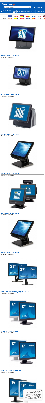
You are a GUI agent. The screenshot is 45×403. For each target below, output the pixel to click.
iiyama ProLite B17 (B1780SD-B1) (10, 331)
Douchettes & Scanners (9, 11)
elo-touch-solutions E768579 (10, 134)
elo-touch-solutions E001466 (10, 95)
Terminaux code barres (4, 11)
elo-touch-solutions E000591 (10, 55)
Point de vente (14, 12)
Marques (33, 11)
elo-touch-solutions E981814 (10, 213)
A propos (38, 11)
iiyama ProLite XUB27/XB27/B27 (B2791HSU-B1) (15, 292)
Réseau (28, 11)
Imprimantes (18, 11)
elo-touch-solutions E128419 (10, 173)
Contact (42, 11)
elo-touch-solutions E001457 (10, 252)
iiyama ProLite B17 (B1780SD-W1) (11, 370)
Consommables (23, 11)
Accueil (1, 20)
